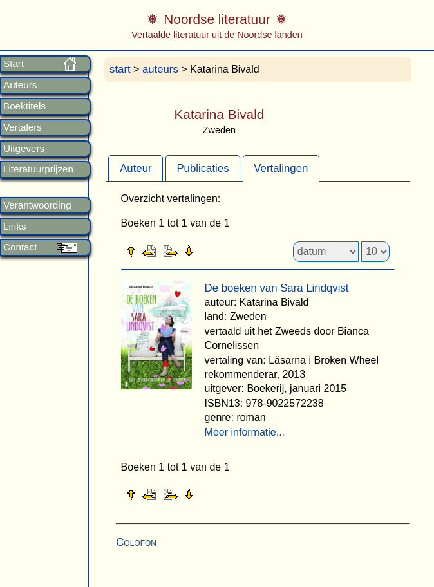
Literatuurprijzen (38, 169)
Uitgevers (23, 149)
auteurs (160, 69)
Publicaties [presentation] (202, 168)
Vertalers (22, 127)
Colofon (136, 542)
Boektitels (24, 106)
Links (14, 226)
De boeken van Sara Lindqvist (277, 288)
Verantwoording (37, 205)
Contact (20, 247)
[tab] (135, 168)
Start (13, 64)
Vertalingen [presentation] (281, 168)
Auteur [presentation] (135, 168)
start (120, 69)
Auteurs (20, 85)
